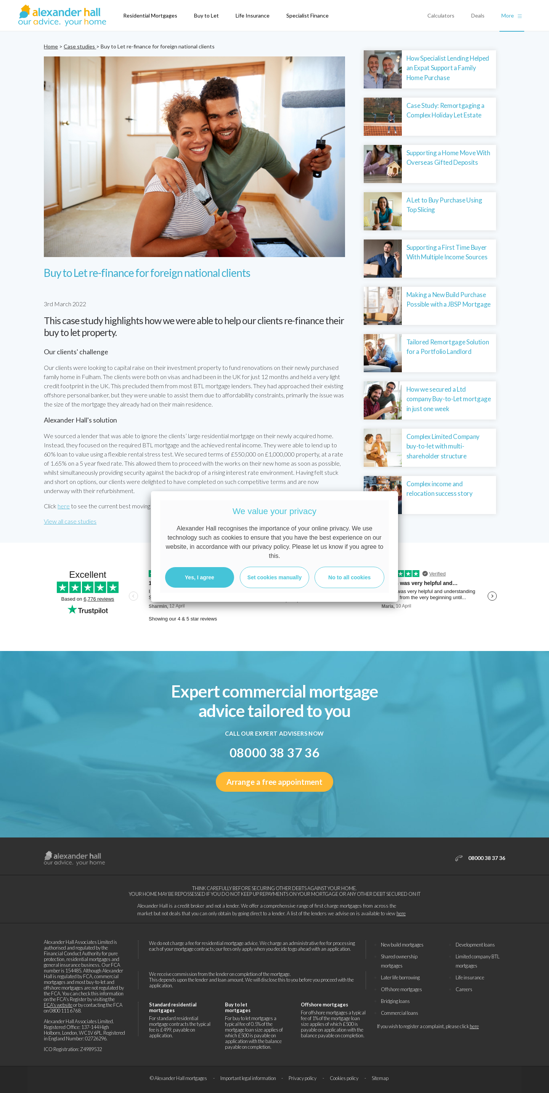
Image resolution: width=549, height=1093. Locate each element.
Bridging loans (395, 1001)
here (64, 506)
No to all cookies (349, 577)
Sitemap (380, 1078)
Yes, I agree (199, 577)
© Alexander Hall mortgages (179, 1078)
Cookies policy (344, 1078)
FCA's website (58, 1005)
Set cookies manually (274, 577)
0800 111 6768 (65, 1011)
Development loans (475, 945)
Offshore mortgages (401, 989)
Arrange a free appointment (274, 781)
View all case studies (70, 521)
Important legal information (248, 1078)
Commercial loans (399, 1013)
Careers (464, 989)
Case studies (80, 46)
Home (51, 46)
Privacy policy (303, 1078)
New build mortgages (402, 945)
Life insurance (470, 977)
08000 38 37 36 (275, 752)
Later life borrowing (400, 977)
